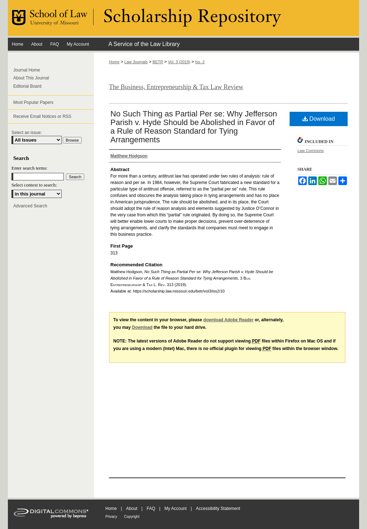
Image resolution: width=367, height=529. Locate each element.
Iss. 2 (200, 62)
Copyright (131, 517)
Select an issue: (26, 132)
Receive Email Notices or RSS (42, 116)
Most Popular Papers (33, 102)
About (131, 508)
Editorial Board (27, 86)
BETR (158, 62)
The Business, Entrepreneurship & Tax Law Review (176, 87)
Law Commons (310, 150)
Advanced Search (30, 205)
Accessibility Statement (218, 508)
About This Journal (31, 77)
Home (114, 62)
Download (318, 119)
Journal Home (26, 70)
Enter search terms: (29, 168)
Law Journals (136, 62)
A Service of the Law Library (144, 44)
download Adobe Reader (228, 319)
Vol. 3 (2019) (179, 62)
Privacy (111, 517)
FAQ (151, 508)
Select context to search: (34, 185)
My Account (176, 508)
